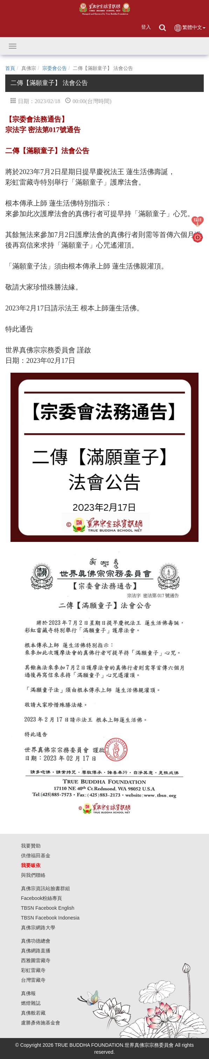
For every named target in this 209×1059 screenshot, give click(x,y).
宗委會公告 (54, 68)
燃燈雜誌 (31, 1003)
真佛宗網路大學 (38, 927)
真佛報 (28, 993)
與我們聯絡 (33, 875)
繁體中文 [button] (189, 27)
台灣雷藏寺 (33, 980)
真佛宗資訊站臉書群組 (45, 888)
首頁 (10, 68)
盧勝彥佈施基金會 (40, 1022)
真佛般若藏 (33, 1013)
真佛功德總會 (35, 941)
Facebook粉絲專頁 (41, 898)
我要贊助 (31, 846)
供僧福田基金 (35, 855)
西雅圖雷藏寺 (35, 960)
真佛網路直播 (35, 950)
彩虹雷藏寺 (33, 970)
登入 (146, 27)
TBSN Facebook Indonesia (50, 918)
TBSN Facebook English (48, 908)
